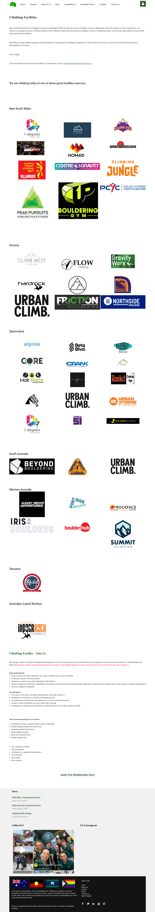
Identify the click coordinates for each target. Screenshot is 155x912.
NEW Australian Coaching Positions (26, 805)
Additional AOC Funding (22, 813)
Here (17, 54)
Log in (143, 4)
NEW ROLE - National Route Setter (26, 797)
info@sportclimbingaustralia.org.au (77, 63)
